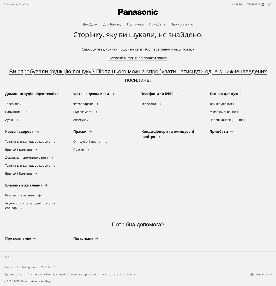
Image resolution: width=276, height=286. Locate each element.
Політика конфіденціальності (46, 274)
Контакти (129, 274)
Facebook (12, 267)
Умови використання (83, 274)
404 (6, 256)
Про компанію (13, 274)
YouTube (48, 267)
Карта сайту (110, 274)
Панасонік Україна (16, 4)
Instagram (30, 267)
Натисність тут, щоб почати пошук (138, 57)
